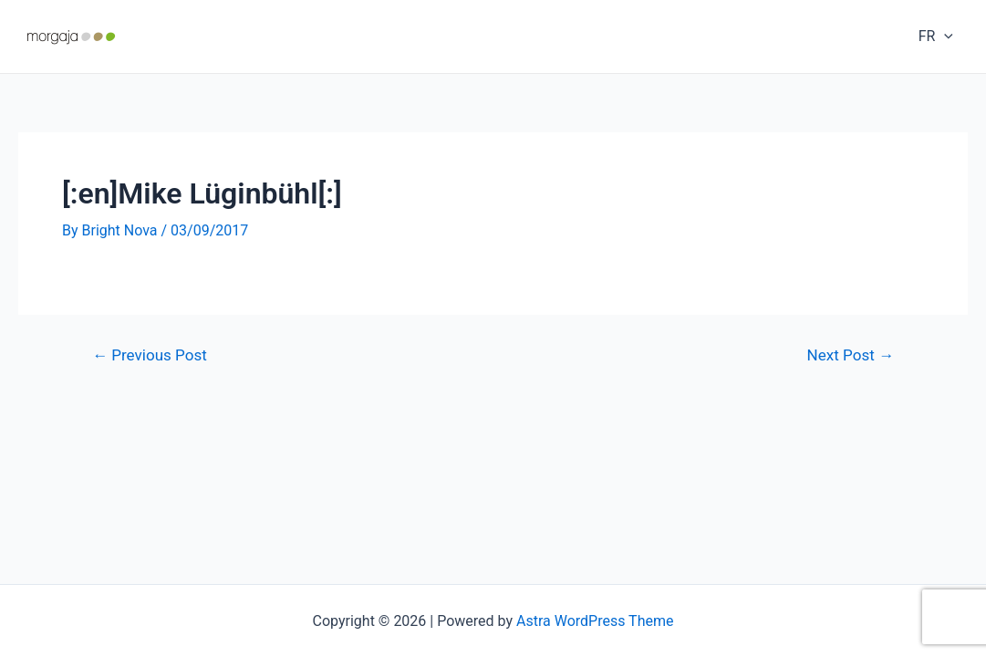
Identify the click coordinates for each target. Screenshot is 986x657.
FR (936, 36)
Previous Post (149, 355)
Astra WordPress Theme (594, 621)
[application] (944, 36)
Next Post (850, 355)
